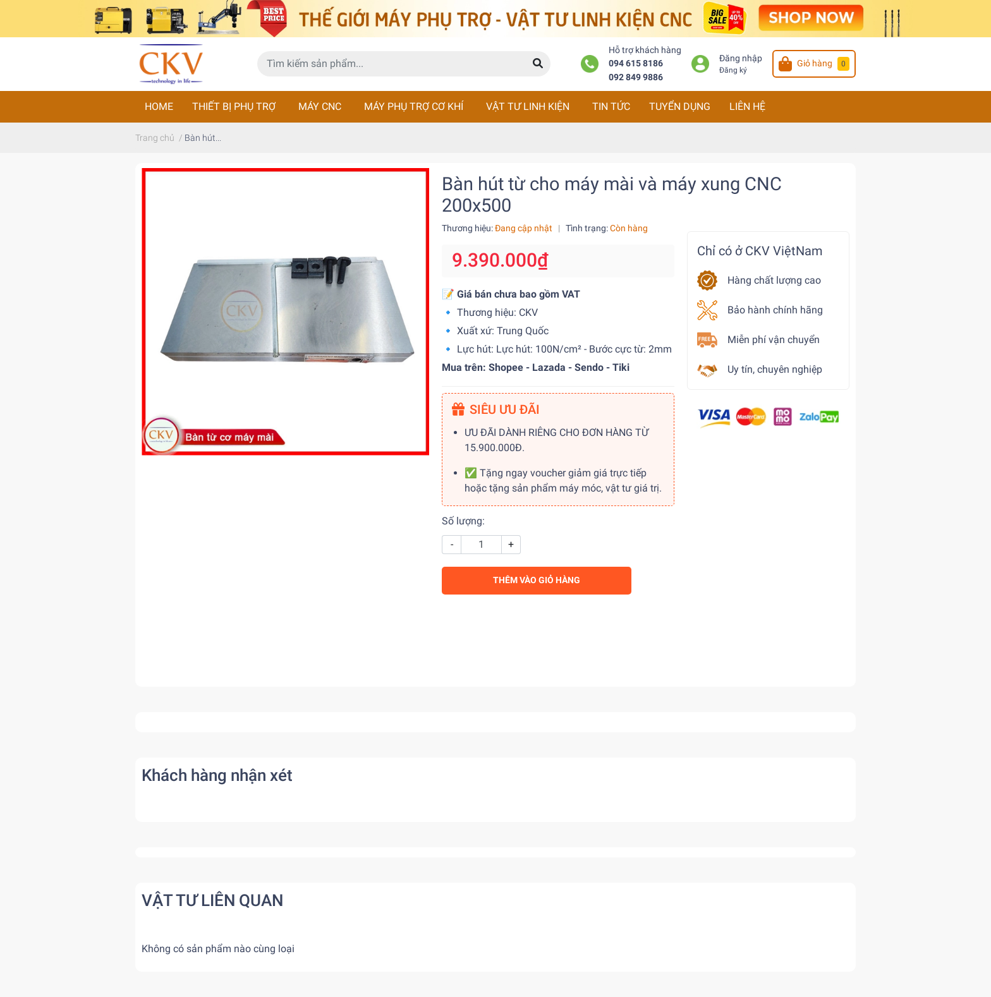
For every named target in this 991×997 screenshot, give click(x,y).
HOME (159, 106)
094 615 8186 (636, 63)
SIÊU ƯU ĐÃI (496, 409)
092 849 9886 (636, 77)
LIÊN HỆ (747, 106)
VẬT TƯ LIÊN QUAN (212, 900)
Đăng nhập (740, 58)
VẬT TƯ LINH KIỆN (527, 106)
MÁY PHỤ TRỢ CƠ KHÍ (413, 106)
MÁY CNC (319, 106)
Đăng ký (733, 70)
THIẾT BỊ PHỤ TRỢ (234, 106)
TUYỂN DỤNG (679, 106)
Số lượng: (463, 521)
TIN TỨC (611, 106)
